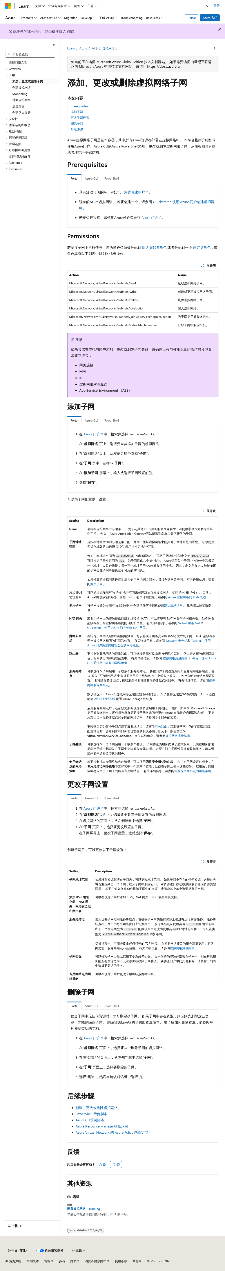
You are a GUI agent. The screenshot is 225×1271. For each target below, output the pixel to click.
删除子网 (77, 123)
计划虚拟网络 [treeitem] (21, 100)
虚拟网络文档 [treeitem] (18, 62)
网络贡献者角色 (154, 247)
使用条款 (121, 1261)
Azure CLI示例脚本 (90, 1120)
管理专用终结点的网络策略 (192, 771)
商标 (135, 1261)
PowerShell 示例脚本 (91, 1113)
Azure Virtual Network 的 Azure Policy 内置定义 (112, 1132)
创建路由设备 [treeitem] (21, 112)
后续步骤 (77, 129)
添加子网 (77, 112)
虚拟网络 (108, 48)
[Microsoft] (8, 6)
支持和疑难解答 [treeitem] (19, 156)
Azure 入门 (210, 18)
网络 (95, 48)
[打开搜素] (207, 6)
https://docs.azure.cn (164, 66)
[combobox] (30, 54)
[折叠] (53, 45)
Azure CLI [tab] (91, 178)
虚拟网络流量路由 (175, 658)
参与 (62, 1261)
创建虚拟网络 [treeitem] (21, 87)
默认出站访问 (173, 605)
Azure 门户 (150, 217)
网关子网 (96, 584)
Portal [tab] (74, 178)
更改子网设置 (80, 118)
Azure (83, 48)
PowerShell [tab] (111, 178)
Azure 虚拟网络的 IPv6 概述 (187, 597)
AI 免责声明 (13, 1261)
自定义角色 (201, 247)
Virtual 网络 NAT (189, 623)
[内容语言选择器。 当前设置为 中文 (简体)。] (17, 1250)
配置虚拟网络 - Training (83, 1209)
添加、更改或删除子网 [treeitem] (27, 81)
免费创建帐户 (134, 192)
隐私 (73, 1261)
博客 (47, 1261)
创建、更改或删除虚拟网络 (97, 1107)
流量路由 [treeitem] (18, 106)
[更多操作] (214, 48)
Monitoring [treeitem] (19, 94)
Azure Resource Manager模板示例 (102, 1126)
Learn (71, 48)
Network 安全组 (176, 640)
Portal (192, 18)
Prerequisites (79, 106)
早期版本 (33, 1261)
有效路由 (161, 726)
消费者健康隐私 (95, 1261)
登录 (217, 6)
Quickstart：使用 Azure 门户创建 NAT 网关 (116, 627)
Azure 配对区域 (104, 699)
